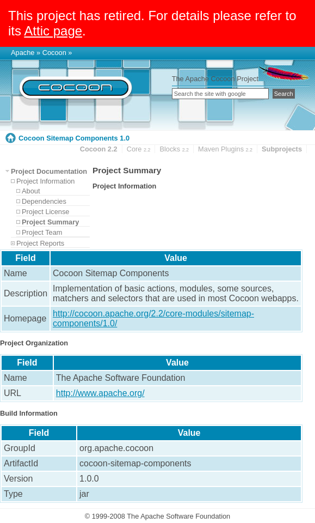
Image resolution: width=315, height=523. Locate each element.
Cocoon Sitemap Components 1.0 (73, 138)
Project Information (45, 181)
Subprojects (282, 149)
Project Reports (40, 243)
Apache (22, 52)
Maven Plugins (225, 149)
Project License (46, 212)
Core (139, 149)
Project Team (42, 232)
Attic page (53, 30)
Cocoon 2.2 (99, 149)
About (31, 191)
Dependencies (44, 201)
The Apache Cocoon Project (215, 79)
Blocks (174, 149)
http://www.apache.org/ (100, 393)
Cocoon (54, 52)
